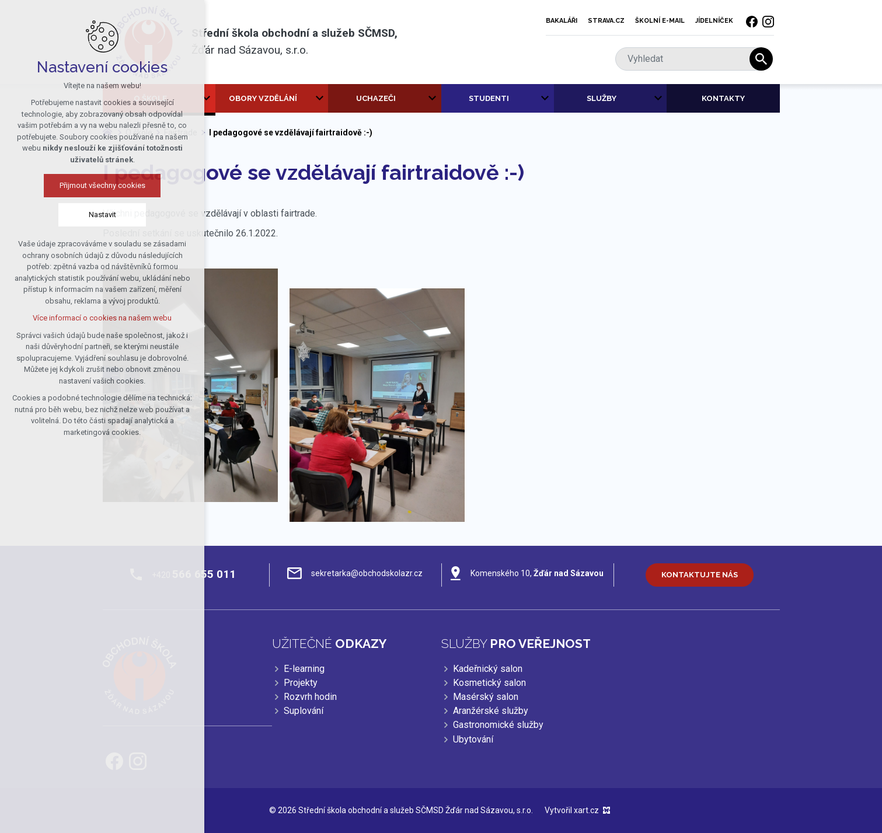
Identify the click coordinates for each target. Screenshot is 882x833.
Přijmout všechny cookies (102, 185)
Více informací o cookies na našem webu (102, 317)
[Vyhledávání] (761, 59)
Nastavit (102, 214)
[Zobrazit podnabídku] (206, 98)
